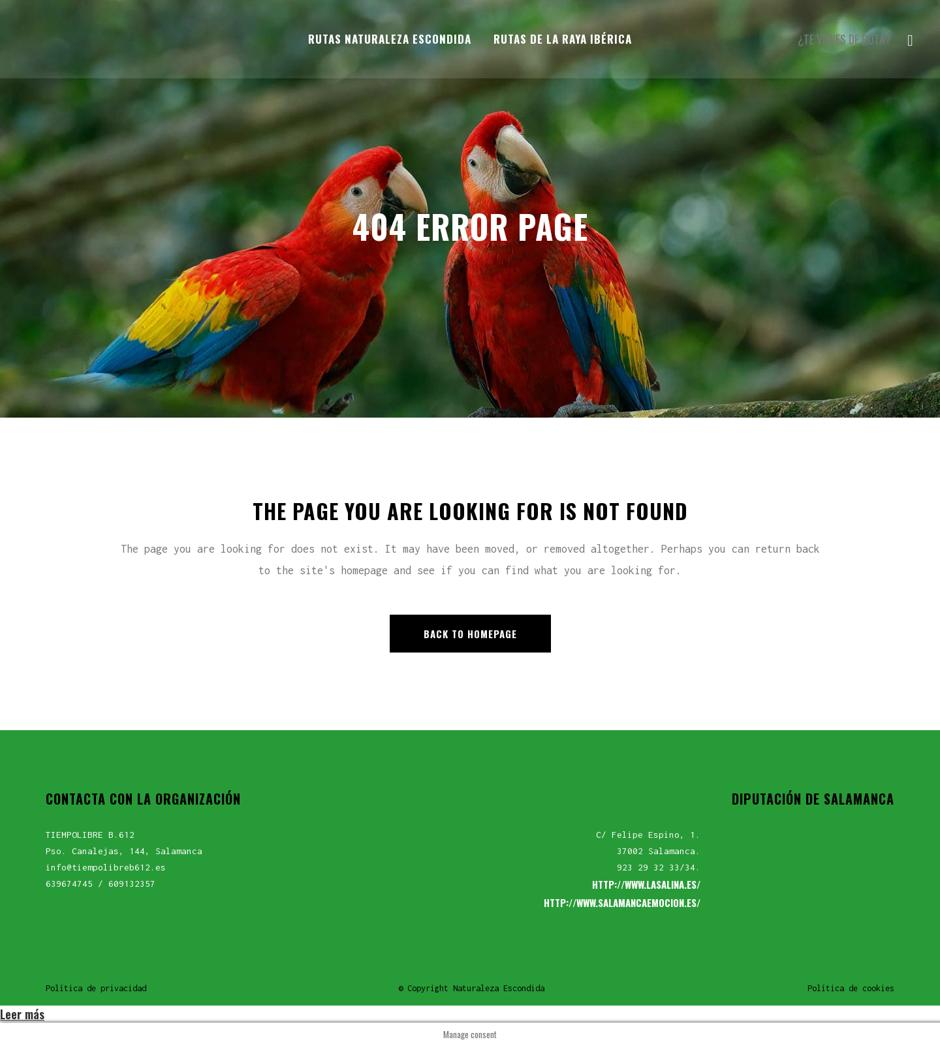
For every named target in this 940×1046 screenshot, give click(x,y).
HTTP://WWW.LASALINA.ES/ (646, 884)
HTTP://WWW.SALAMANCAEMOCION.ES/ (622, 902)
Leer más (22, 1014)
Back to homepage (470, 633)
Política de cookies (850, 988)
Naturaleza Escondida (498, 988)
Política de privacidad (96, 988)
